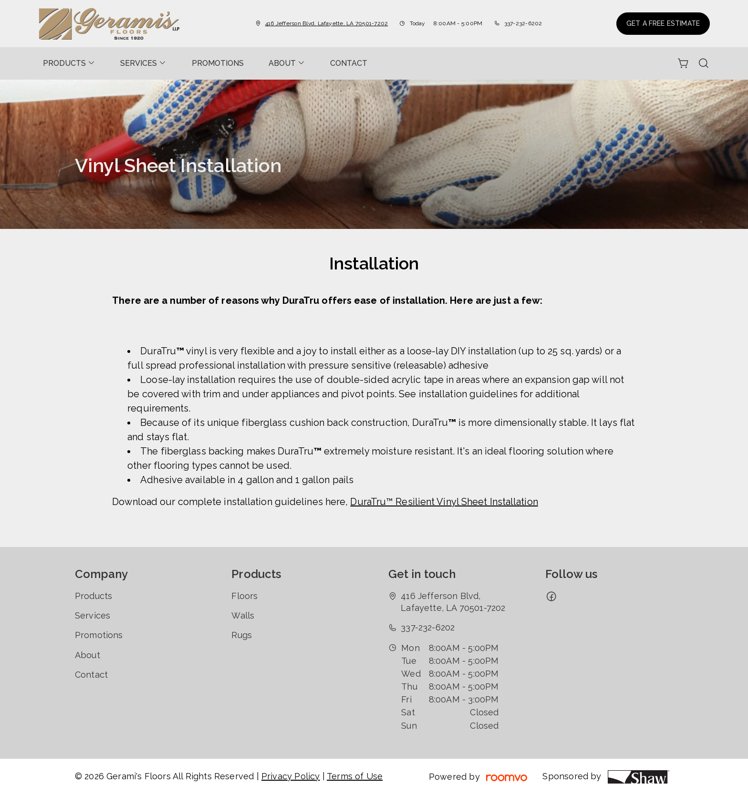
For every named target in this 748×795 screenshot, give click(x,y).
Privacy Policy (290, 776)
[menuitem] (69, 63)
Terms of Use (355, 776)
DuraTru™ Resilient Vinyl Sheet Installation (444, 501)
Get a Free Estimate (663, 23)
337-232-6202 (523, 23)
